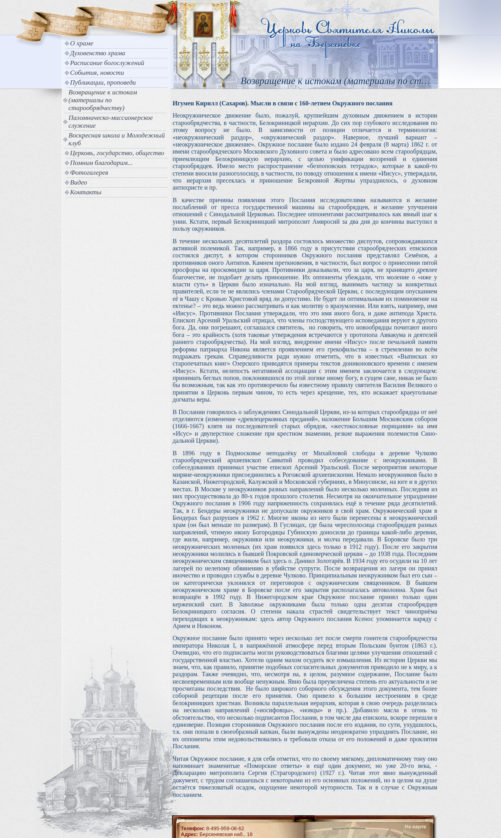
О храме (81, 43)
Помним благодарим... (101, 163)
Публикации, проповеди (103, 82)
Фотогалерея (89, 172)
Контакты (85, 192)
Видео (78, 182)
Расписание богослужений (107, 63)
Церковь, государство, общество (117, 153)
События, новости (97, 72)
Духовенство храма (97, 53)
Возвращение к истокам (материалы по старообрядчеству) (102, 100)
